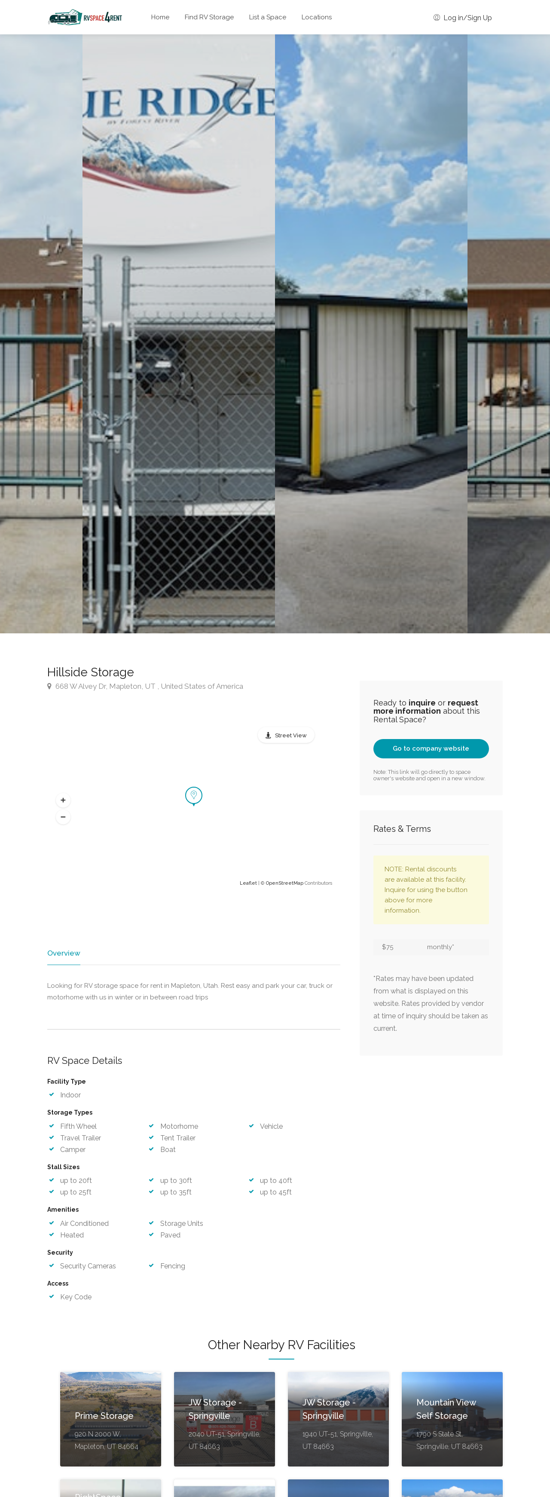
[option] (371, 333)
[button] (63, 800)
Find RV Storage (209, 17)
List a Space (267, 17)
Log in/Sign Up (463, 18)
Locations (317, 17)
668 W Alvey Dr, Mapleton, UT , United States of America (145, 686)
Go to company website (431, 748)
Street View (291, 735)
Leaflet (248, 883)
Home (160, 17)
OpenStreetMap (284, 883)
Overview (63, 953)
